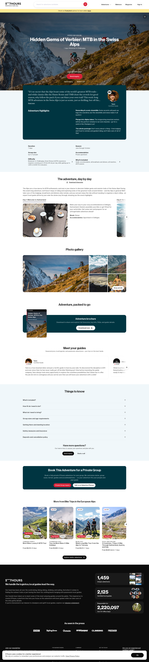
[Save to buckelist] (145, 17)
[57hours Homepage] (13, 4)
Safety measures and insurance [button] (35, 431)
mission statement (72, 603)
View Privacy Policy (72, 656)
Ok (137, 655)
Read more (31, 103)
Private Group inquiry (62, 485)
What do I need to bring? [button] (32, 412)
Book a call (81, 82)
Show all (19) (118, 288)
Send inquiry (74, 76)
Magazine (128, 4)
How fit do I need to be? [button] (32, 406)
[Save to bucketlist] (43, 510)
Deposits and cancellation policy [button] (35, 437)
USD (79, 72)
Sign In (139, 4)
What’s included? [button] (29, 400)
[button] (126, 217)
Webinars (118, 4)
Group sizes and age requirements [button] (36, 419)
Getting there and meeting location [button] (36, 425)
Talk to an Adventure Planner (84, 485)
